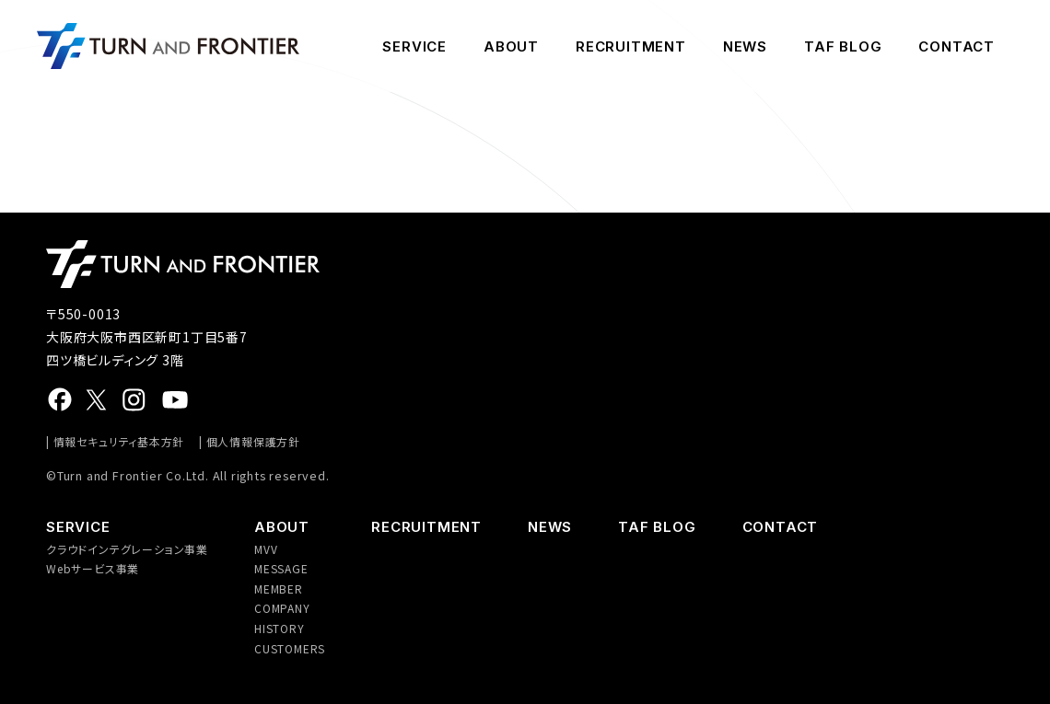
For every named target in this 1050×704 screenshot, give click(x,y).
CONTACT (956, 46)
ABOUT (511, 46)
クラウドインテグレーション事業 (127, 549)
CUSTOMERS (289, 648)
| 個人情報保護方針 (249, 441)
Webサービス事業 (92, 568)
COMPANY (282, 608)
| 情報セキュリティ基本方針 (115, 441)
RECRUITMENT (631, 46)
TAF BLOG (842, 46)
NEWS (745, 46)
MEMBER (278, 588)
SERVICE (414, 46)
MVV (265, 549)
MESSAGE (281, 568)
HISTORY (279, 628)
